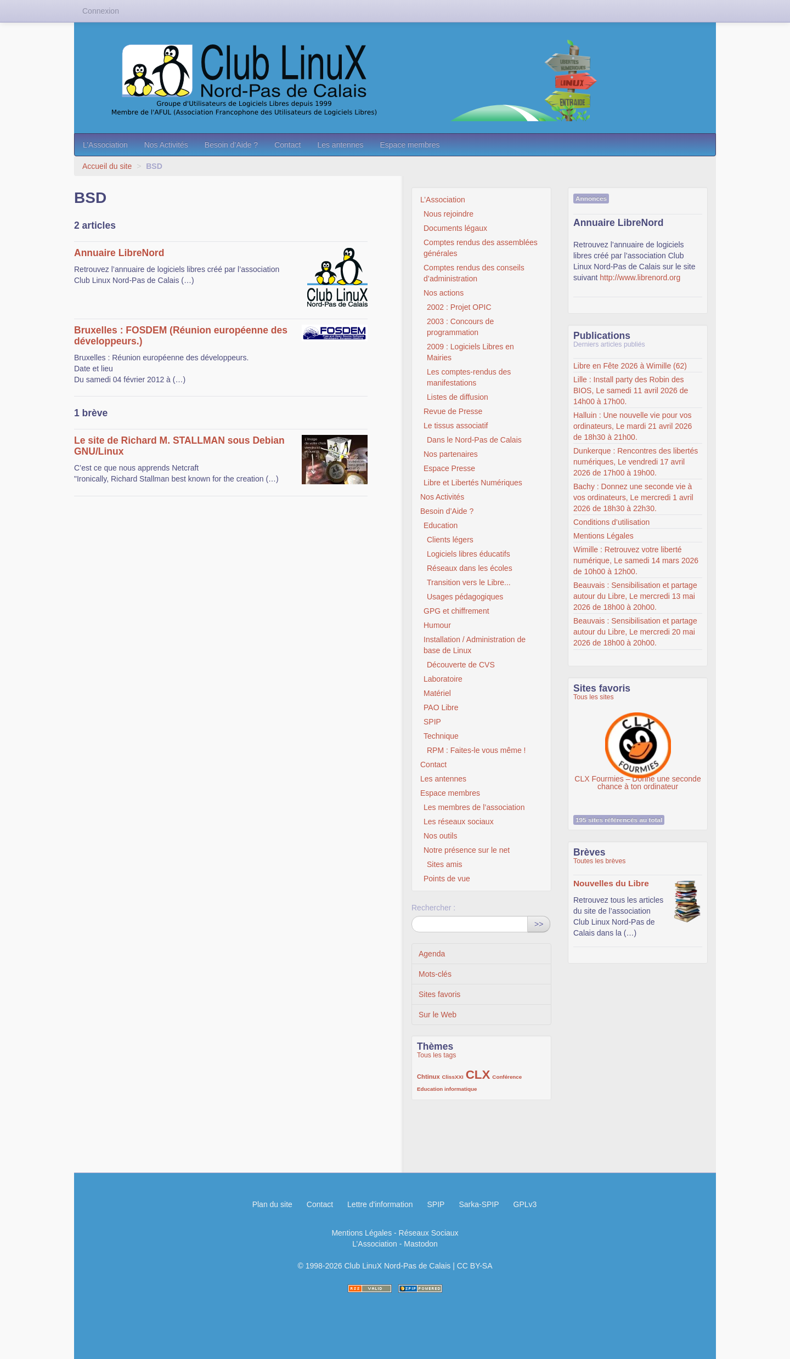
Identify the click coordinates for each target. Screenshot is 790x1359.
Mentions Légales (603, 535)
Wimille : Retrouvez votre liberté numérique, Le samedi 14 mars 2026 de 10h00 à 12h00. (635, 560)
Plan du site (272, 1204)
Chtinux (428, 1076)
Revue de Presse (453, 411)
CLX (478, 1074)
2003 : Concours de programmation (460, 327)
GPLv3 (525, 1204)
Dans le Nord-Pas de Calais (474, 439)
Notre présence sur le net (467, 850)
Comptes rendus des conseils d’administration (474, 273)
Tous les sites (593, 697)
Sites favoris (439, 994)
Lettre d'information (380, 1204)
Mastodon (420, 1243)
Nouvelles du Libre (611, 883)
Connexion (100, 11)
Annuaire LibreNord (119, 252)
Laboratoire (443, 679)
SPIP (432, 721)
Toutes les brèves (599, 861)
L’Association (105, 144)
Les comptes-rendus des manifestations (469, 377)
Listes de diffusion (457, 397)
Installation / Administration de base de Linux (475, 645)
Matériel (437, 693)
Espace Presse (449, 468)
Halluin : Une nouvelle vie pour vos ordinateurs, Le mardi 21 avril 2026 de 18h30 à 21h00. (632, 426)
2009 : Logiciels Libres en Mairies (470, 352)
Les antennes (340, 144)
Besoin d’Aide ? (231, 144)
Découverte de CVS (461, 664)
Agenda (432, 953)
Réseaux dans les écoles (469, 568)
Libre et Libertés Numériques (473, 482)
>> (538, 924)
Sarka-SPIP (479, 1204)
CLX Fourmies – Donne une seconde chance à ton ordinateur (637, 739)
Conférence (507, 1077)
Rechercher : (433, 907)
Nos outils (440, 835)
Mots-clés (435, 974)
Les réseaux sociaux (459, 821)
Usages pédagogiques (465, 596)
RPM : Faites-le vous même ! (476, 750)
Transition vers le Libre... (469, 582)
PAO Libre (441, 707)
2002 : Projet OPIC (459, 307)
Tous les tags (436, 1055)
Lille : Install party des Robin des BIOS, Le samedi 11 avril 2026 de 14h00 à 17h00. (630, 390)
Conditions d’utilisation (611, 522)
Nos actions (444, 292)
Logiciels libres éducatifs (468, 554)
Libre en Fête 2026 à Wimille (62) (630, 365)
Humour (437, 625)
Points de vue (447, 878)
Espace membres (409, 144)
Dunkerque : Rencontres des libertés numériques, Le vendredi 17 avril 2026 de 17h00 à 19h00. (635, 461)
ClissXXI (453, 1077)
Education (441, 525)
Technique (441, 736)
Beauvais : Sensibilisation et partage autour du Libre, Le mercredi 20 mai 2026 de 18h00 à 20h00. (635, 631)
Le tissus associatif (456, 425)
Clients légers (450, 539)
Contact (287, 144)
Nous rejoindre (448, 213)
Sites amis (444, 864)
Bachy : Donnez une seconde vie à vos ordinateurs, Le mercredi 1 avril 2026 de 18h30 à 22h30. (633, 497)
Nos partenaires (451, 454)
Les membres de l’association (474, 807)
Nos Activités (166, 144)
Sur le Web (437, 1014)
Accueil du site (107, 166)
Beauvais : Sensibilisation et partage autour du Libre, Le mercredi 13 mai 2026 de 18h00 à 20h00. (635, 596)
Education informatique (447, 1089)
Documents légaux (455, 228)
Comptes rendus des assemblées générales (481, 248)
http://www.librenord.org (640, 277)
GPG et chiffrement (456, 611)
